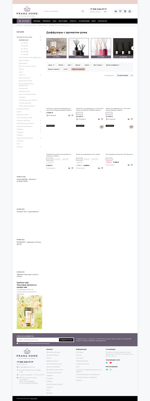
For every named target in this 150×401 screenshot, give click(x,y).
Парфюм (29, 129)
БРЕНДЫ (37, 21)
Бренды (29, 147)
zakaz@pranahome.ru (27, 367)
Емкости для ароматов (27, 94)
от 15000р (24, 54)
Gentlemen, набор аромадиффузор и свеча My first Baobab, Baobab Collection (59, 109)
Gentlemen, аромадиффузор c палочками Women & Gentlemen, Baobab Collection (89, 109)
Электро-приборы (29, 120)
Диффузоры (30, 40)
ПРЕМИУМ (46, 21)
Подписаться (66, 340)
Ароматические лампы (29, 123)
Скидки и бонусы (82, 364)
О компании (84, 21)
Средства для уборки (29, 138)
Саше (21, 72)
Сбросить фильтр (78, 69)
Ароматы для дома (29, 37)
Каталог (24, 21)
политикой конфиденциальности (38, 343)
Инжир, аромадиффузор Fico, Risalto (88, 154)
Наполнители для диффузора (30, 57)
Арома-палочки (24, 78)
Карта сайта (33, 398)
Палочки (30, 75)
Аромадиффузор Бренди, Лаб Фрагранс (119, 154)
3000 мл (50, 162)
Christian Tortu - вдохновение (27, 212)
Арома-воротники (25, 81)
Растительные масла (24, 118)
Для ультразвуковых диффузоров (26, 84)
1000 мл (65, 159)
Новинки (20, 141)
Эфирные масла (22, 115)
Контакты (102, 21)
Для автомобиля (23, 109)
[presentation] (46, 48)
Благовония (23, 88)
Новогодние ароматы (27, 106)
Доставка (63, 21)
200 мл (49, 159)
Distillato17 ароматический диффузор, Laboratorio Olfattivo (58, 155)
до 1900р (24, 43)
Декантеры (23, 63)
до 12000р (25, 52)
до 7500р (24, 49)
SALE (54, 21)
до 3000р (24, 46)
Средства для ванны (29, 126)
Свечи (29, 112)
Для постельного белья (27, 66)
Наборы (20, 135)
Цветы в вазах (24, 60)
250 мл (79, 159)
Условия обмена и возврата (86, 377)
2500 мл (79, 162)
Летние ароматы (25, 103)
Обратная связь (82, 361)
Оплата (73, 21)
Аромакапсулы (24, 91)
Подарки (29, 132)
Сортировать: (109, 75)
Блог (94, 21)
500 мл (79, 113)
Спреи (21, 69)
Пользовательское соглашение (87, 374)
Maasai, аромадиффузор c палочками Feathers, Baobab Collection (118, 109)
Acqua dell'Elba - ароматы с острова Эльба (27, 180)
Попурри (22, 97)
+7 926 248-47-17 (98, 9)
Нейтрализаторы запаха (28, 100)
